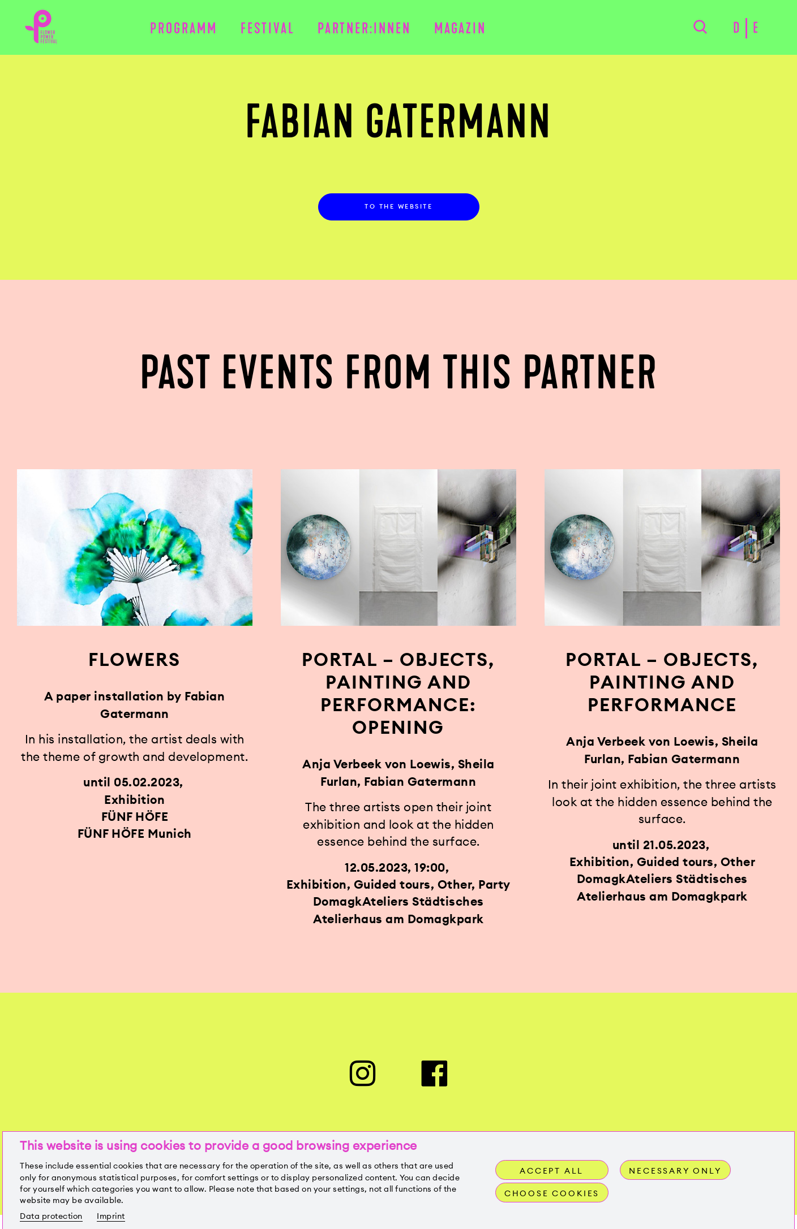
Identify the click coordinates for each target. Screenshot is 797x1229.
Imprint (111, 1216)
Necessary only (676, 1171)
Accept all (551, 1171)
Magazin (460, 29)
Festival (268, 29)
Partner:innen (364, 29)
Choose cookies (552, 1193)
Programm (183, 29)
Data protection (51, 1216)
